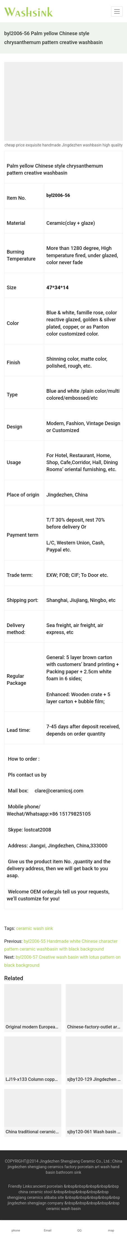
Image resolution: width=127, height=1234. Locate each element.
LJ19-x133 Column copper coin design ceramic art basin (33, 1079)
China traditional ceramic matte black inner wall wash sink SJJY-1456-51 (33, 1131)
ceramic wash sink (34, 928)
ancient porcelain (48, 1186)
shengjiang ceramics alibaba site (35, 1197)
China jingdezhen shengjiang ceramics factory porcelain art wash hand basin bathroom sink (65, 1167)
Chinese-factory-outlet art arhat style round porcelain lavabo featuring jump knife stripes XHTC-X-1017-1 (94, 1027)
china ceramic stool (35, 1192)
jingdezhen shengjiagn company (36, 1203)
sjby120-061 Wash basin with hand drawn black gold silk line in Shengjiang (94, 1131)
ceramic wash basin (63, 1208)
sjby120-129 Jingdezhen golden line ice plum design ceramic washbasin (94, 1079)
